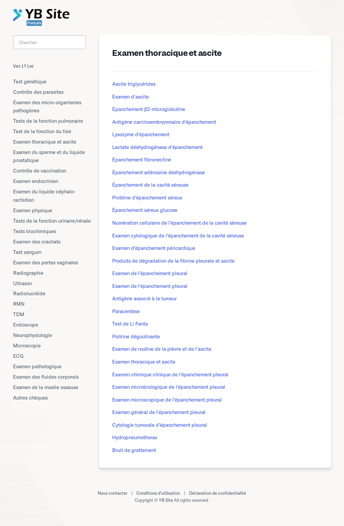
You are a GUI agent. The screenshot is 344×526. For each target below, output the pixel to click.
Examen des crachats (36, 241)
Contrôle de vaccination (39, 170)
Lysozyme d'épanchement (140, 134)
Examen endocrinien (35, 181)
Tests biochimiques (34, 231)
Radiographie (28, 273)
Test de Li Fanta (130, 324)
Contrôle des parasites (38, 92)
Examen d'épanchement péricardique (153, 248)
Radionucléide (29, 293)
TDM (18, 314)
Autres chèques (30, 397)
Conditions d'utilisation (158, 493)
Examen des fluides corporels (46, 377)
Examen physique (32, 210)
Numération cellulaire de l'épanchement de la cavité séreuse (179, 223)
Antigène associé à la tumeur (144, 298)
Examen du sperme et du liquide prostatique (49, 156)
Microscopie (27, 345)
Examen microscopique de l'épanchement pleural (167, 400)
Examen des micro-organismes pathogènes (47, 106)
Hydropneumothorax (134, 437)
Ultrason (22, 283)
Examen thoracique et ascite (143, 362)
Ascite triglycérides (134, 84)
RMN (19, 304)
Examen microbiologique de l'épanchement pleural (168, 387)
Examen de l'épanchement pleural (149, 273)
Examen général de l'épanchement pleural (159, 412)
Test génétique (29, 81)
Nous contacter (112, 493)
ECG (18, 356)
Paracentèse (126, 311)
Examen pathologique (37, 366)
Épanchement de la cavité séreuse (150, 185)
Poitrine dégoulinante (136, 336)
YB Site (166, 500)
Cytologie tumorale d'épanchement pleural (159, 425)
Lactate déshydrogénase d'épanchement (157, 147)
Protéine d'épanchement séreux (147, 197)
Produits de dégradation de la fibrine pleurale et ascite (173, 261)
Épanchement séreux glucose (144, 210)
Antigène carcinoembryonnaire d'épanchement (164, 122)
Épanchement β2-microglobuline (148, 109)
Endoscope (25, 325)
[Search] (49, 42)
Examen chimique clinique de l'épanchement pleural (170, 374)
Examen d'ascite (130, 96)
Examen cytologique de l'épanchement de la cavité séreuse (178, 235)
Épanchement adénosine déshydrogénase (158, 172)
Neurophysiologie (32, 335)
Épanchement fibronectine (141, 159)
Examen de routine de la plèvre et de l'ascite (161, 349)
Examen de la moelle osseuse (45, 387)
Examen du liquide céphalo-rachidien (44, 195)
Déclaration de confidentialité (217, 493)
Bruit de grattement (134, 450)
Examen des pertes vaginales (45, 262)
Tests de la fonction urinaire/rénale (52, 221)
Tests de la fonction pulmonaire (48, 121)
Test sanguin (27, 252)
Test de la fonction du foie (42, 131)
